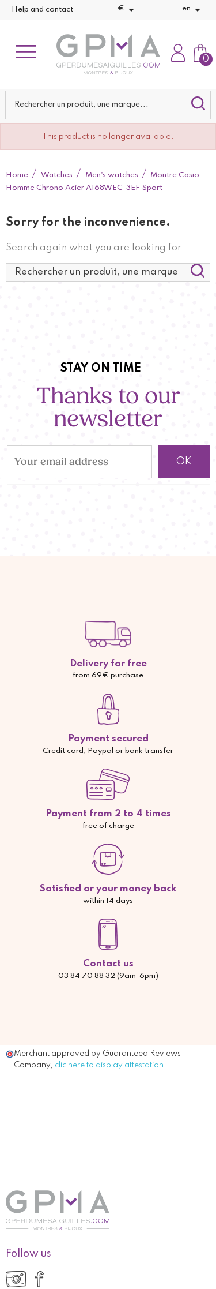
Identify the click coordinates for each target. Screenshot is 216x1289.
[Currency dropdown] (128, 10)
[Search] (107, 105)
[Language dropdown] (193, 10)
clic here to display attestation (109, 1065)
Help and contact (42, 9)
